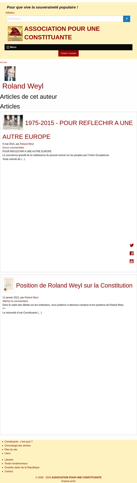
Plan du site (11, 449)
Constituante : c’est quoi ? (19, 441)
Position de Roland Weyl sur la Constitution (67, 285)
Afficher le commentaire (15, 301)
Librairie (9, 459)
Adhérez (10, 12)
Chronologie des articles (18, 445)
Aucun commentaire (13, 147)
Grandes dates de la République (22, 467)
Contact (9, 471)
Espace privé (69, 481)
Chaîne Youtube (68, 53)
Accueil (3, 62)
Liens (7, 453)
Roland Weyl (27, 144)
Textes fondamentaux (16, 463)
